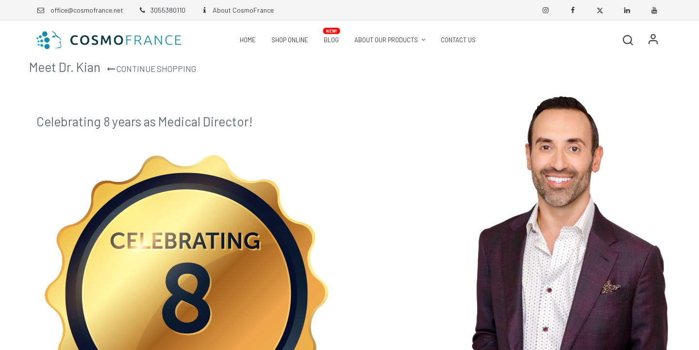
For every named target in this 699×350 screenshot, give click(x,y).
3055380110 (161, 10)
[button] (627, 40)
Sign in (653, 40)
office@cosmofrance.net (86, 10)
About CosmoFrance (237, 10)
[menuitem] (248, 40)
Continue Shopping (151, 68)
